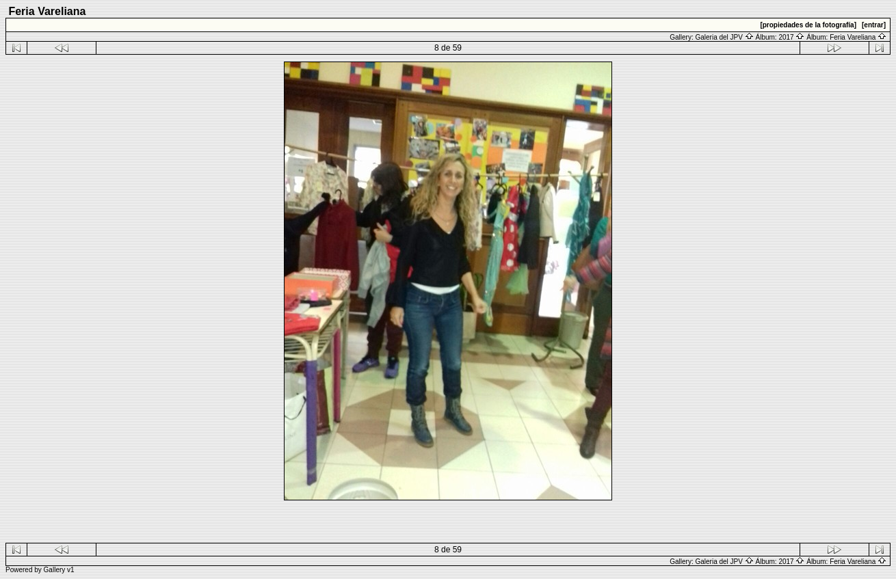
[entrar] (874, 25)
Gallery (55, 570)
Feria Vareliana (858, 37)
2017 (791, 37)
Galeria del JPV (724, 37)
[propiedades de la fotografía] (808, 25)
